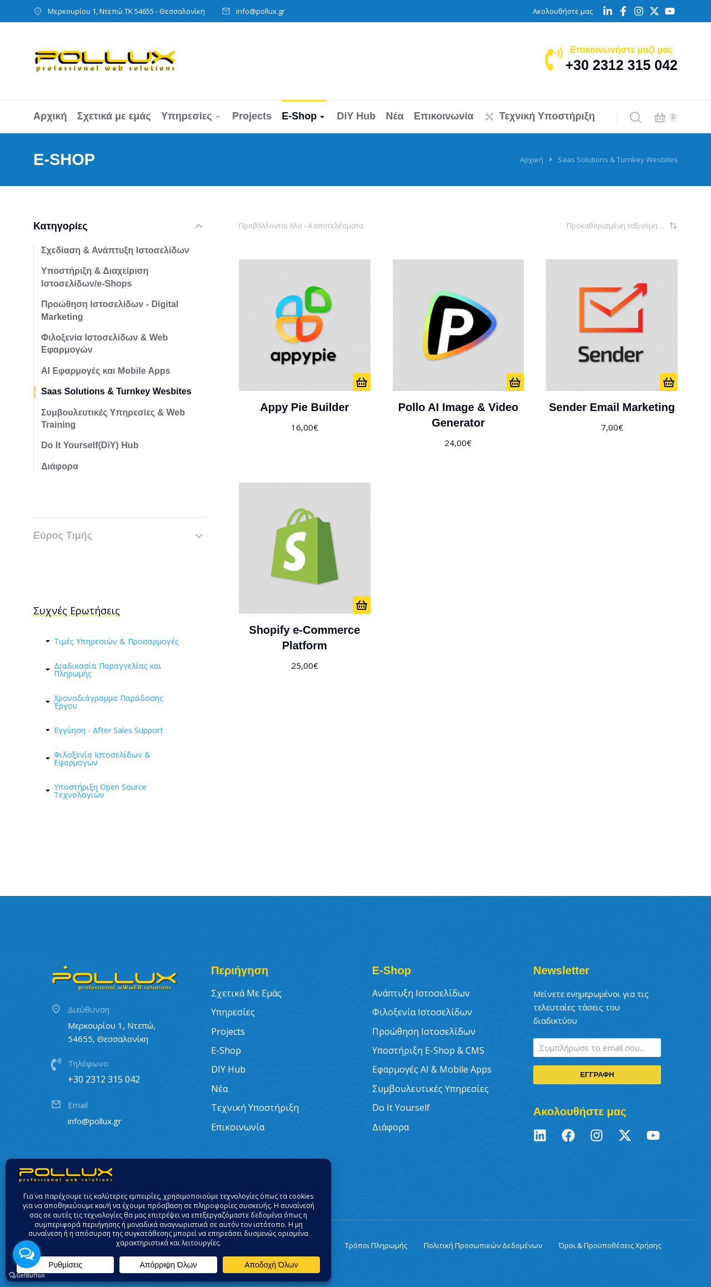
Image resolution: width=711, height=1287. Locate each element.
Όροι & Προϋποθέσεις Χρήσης (610, 1245)
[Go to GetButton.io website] (26, 1275)
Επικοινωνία (237, 1127)
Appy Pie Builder (304, 407)
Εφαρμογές (432, 1069)
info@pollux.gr (260, 11)
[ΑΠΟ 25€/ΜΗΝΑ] (361, 605)
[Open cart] (660, 117)
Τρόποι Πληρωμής (376, 1245)
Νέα (219, 1089)
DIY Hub (228, 1069)
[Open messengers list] (27, 1254)
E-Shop (226, 1050)
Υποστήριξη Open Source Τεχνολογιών (100, 791)
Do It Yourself (401, 1107)
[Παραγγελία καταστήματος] (622, 225)
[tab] (119, 641)
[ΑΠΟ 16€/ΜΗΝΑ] (361, 382)
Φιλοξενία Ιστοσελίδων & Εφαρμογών (102, 759)
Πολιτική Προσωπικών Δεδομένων (483, 1245)
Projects (228, 1031)
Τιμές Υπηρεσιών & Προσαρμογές (116, 641)
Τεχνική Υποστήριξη (255, 1107)
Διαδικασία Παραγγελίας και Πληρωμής (108, 670)
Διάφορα (390, 1127)
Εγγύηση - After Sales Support (108, 730)
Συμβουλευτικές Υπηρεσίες (430, 1089)
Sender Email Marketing (612, 407)
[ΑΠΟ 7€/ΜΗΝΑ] (669, 382)
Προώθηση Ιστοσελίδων (423, 1031)
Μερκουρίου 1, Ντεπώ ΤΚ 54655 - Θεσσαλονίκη (126, 11)
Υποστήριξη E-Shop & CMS (428, 1050)
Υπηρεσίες (233, 1012)
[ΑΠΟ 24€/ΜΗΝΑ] (515, 382)
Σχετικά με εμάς (246, 993)
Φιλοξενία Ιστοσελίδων (422, 1012)
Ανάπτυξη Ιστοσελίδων (421, 993)
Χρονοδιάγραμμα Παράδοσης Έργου (108, 702)
